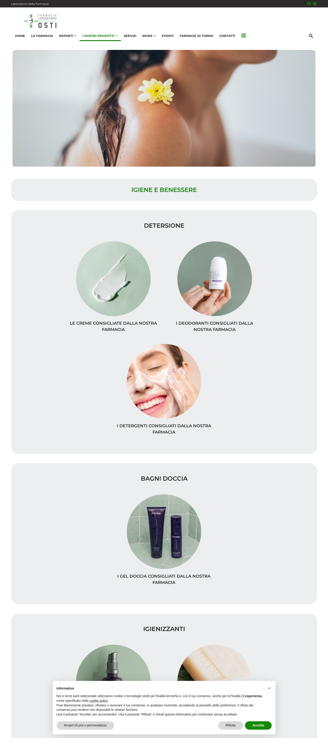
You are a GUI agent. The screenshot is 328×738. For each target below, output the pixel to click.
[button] (242, 38)
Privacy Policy (279, 732)
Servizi (129, 38)
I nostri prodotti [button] (99, 38)
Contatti (226, 38)
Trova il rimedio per (291, 624)
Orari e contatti (296, 632)
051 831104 (29, 704)
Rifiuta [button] (231, 725)
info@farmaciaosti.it (38, 712)
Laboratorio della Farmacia (30, 4)
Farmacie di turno (195, 38)
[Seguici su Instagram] (314, 3)
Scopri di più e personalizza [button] (85, 725)
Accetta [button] (258, 725)
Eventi (167, 38)
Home (19, 38)
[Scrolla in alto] (317, 719)
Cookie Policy (303, 732)
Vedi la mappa (136, 634)
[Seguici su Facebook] (309, 3)
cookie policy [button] (98, 700)
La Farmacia (41, 38)
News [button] (148, 38)
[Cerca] (312, 39)
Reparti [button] (67, 38)
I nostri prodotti (295, 617)
